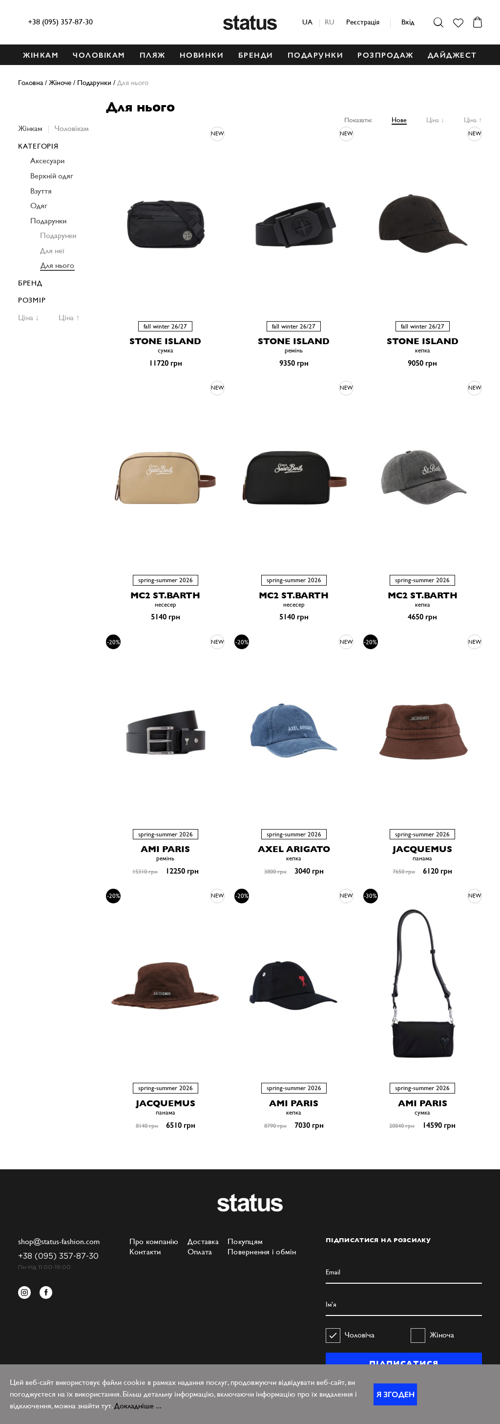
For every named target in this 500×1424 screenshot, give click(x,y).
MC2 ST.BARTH (165, 595)
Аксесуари (47, 160)
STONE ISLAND (165, 341)
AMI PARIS (165, 849)
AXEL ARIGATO (294, 849)
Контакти (145, 1251)
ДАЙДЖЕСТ (452, 55)
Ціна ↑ (473, 120)
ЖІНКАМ (41, 55)
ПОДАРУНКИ (316, 55)
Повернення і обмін (262, 1251)
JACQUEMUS (422, 849)
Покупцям (245, 1241)
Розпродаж (385, 55)
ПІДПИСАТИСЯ (403, 1363)
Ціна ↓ (435, 120)
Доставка (203, 1241)
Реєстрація (362, 22)
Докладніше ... (138, 1405)
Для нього (57, 265)
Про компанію (154, 1241)
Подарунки (48, 220)
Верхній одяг (51, 175)
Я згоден (395, 1394)
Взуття (41, 191)
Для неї (52, 250)
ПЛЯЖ (153, 55)
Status (250, 22)
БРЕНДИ (255, 55)
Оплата (200, 1251)
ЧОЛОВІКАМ (99, 55)
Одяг (38, 205)
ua (307, 22)
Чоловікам (72, 128)
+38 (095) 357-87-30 (60, 21)
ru (329, 22)
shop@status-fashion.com (59, 1241)
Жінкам (30, 128)
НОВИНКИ (202, 55)
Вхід (407, 22)
